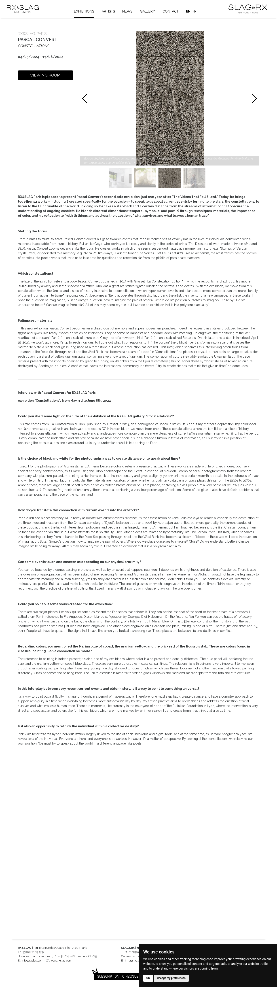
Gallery (150, 11)
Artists (111, 11)
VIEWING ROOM (45, 75)
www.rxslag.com (61, 960)
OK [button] (148, 978)
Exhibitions (87, 11)
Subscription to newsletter (121, 976)
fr (197, 11)
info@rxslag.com (32, 960)
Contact (174, 11)
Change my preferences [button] (171, 978)
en (191, 11)
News (130, 11)
